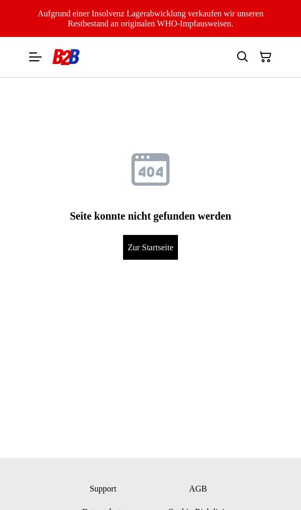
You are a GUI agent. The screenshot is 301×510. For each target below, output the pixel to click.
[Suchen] (242, 57)
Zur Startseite (151, 247)
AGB (198, 488)
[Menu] (35, 57)
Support (103, 488)
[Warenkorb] (265, 57)
